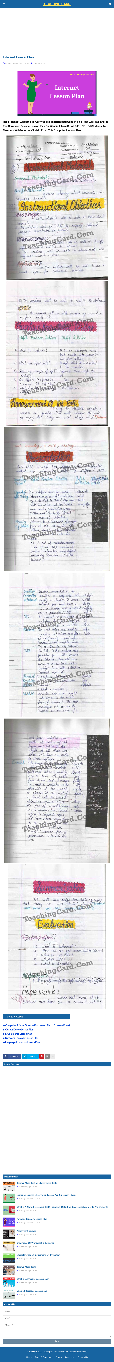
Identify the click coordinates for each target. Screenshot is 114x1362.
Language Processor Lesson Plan (22, 1042)
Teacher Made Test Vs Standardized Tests (37, 1183)
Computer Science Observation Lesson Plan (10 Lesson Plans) (37, 1025)
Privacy (59, 1357)
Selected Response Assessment (32, 1291)
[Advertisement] (57, 31)
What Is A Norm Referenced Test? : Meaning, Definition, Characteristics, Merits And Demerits (62, 1207)
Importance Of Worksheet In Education (35, 1243)
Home (29, 1357)
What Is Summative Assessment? (33, 1279)
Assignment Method (26, 1231)
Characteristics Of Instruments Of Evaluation (38, 1255)
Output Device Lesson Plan (19, 1029)
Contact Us (83, 1357)
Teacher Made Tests (26, 1267)
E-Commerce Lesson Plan (18, 1033)
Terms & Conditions (43, 1357)
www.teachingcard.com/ (75, 1351)
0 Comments (39, 63)
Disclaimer (69, 1357)
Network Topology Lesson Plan (21, 1038)
